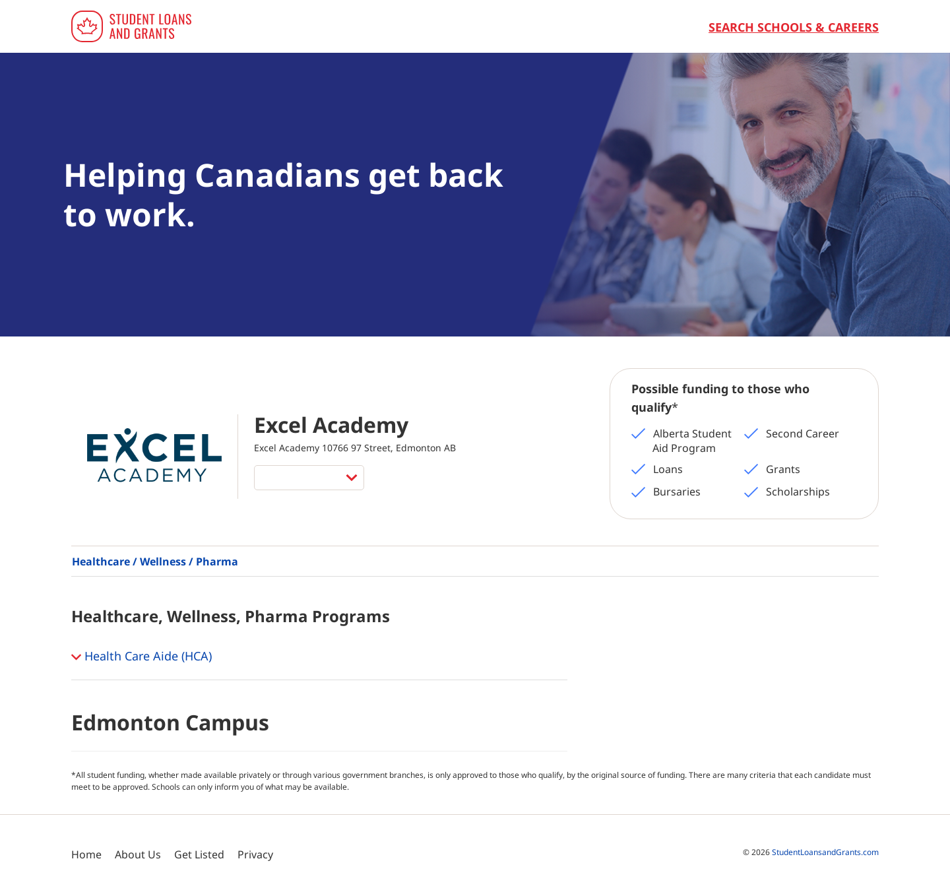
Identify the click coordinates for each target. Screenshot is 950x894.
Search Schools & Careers (794, 27)
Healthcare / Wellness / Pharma (155, 561)
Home (86, 854)
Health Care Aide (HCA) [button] (141, 657)
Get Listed (199, 854)
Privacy (255, 854)
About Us (138, 854)
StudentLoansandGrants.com (825, 852)
